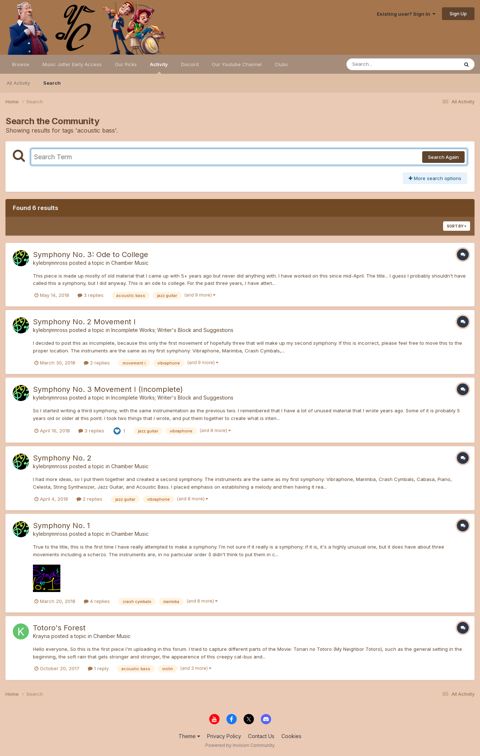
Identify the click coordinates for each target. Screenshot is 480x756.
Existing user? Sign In (406, 14)
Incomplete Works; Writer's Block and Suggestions (172, 330)
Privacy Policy (224, 736)
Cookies (291, 736)
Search (52, 83)
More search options (435, 178)
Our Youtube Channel (237, 64)
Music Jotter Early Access (72, 64)
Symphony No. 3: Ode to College (90, 254)
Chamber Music (130, 263)
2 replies (97, 363)
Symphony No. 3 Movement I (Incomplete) (108, 389)
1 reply (98, 668)
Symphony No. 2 (62, 458)
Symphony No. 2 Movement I (84, 321)
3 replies (91, 295)
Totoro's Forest (59, 627)
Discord (190, 64)
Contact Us (261, 736)
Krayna (41, 636)
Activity (159, 67)
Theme (189, 736)
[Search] (382, 64)
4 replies (97, 601)
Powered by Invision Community (240, 745)
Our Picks (126, 64)
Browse (20, 64)
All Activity (18, 83)
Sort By (456, 226)
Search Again (443, 157)
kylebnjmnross (50, 263)
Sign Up (458, 13)
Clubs (281, 64)
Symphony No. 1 (61, 525)
